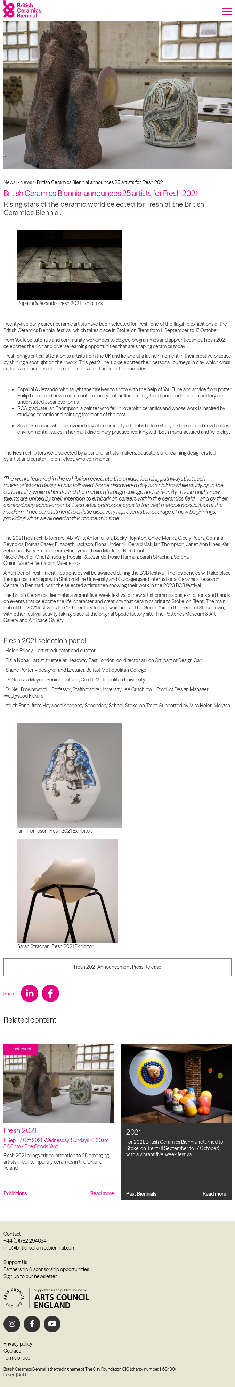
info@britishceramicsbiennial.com (39, 1248)
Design (9, 1374)
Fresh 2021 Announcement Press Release (117, 967)
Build (21, 1374)
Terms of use (16, 1358)
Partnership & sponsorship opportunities (46, 1269)
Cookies (12, 1351)
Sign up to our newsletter (30, 1276)
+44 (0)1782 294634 (25, 1241)
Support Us (15, 1262)
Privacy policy (17, 1344)
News (9, 182)
